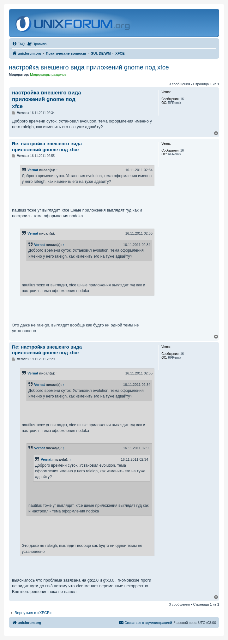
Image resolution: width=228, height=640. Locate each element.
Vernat (32, 170)
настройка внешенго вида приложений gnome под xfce (89, 67)
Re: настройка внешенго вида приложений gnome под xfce (47, 146)
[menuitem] (18, 44)
